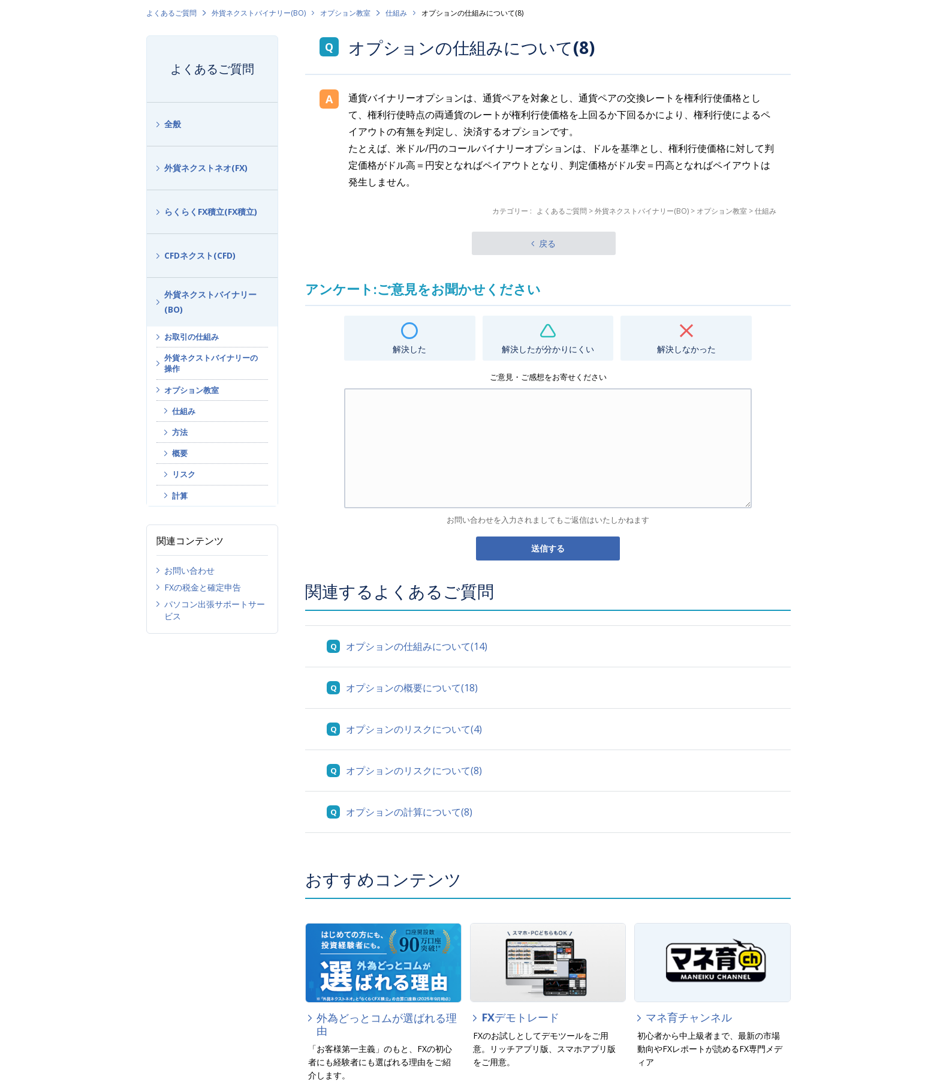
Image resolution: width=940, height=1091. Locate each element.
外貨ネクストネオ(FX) (206, 167)
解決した (409, 349)
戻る (547, 243)
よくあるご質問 (171, 13)
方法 (180, 432)
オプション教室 (345, 13)
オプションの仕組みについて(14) (416, 646)
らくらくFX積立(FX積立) (210, 211)
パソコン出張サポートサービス (214, 610)
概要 (180, 453)
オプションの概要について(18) (412, 687)
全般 (172, 124)
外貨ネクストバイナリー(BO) (259, 13)
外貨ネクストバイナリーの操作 (211, 363)
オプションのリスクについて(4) (414, 729)
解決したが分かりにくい (548, 349)
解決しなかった (686, 349)
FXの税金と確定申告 (202, 587)
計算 (180, 495)
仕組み (396, 13)
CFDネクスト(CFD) (200, 255)
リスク (183, 474)
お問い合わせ (189, 570)
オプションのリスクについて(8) (414, 770)
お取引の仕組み (191, 336)
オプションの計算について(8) (409, 812)
